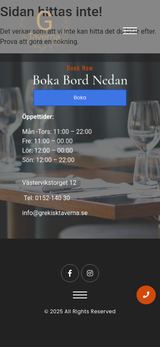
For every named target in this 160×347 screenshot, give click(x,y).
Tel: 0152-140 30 (47, 195)
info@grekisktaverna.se (56, 209)
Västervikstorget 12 (50, 181)
